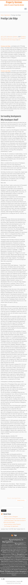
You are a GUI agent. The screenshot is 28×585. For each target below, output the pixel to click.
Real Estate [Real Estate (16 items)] (5, 571)
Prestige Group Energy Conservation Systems (15, 518)
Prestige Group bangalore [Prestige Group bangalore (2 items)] (16, 567)
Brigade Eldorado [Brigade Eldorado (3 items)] (9, 549)
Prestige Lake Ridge (5, 46)
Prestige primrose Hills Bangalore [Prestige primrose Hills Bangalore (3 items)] (10, 569)
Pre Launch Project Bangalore (19, 38)
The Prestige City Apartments (11, 526)
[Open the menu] (25, 9)
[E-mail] (4, 579)
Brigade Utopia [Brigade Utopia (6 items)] (15, 551)
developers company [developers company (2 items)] (19, 552)
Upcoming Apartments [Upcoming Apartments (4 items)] (12, 573)
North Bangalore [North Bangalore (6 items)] (5, 559)
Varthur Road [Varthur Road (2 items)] (20, 573)
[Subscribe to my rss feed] (2, 579)
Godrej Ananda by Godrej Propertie (12, 524)
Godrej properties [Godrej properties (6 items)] (19, 556)
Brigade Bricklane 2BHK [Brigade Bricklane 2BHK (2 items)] (12, 547)
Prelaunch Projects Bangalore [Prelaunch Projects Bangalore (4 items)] (16, 561)
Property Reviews (14, 2)
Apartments (7, 15)
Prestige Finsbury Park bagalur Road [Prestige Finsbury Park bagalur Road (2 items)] (14, 564)
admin (19, 39)
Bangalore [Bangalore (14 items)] (19, 543)
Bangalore (15, 36)
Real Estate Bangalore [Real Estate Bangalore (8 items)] (18, 571)
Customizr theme (17, 583)
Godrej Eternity (21, 500)
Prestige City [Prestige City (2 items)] (13, 562)
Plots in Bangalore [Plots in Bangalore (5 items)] (16, 559)
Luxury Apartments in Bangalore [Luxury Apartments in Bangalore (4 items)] (19, 558)
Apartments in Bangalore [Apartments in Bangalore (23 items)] (12, 540)
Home (2, 15)
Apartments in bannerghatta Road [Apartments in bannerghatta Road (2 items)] (19, 542)
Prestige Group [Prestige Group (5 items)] (13, 566)
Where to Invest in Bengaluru (11, 516)
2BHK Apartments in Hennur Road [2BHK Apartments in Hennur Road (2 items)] (8, 538)
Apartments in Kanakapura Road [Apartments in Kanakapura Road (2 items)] (8, 544)
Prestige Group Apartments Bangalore (9, 39)
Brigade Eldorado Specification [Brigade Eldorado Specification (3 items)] (20, 549)
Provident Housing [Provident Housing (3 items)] (23, 569)
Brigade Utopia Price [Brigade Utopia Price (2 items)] (11, 552)
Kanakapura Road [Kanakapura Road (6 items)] (5, 558)
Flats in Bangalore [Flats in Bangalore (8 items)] (17, 554)
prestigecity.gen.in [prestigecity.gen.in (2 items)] (19, 562)
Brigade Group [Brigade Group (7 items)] (6, 551)
